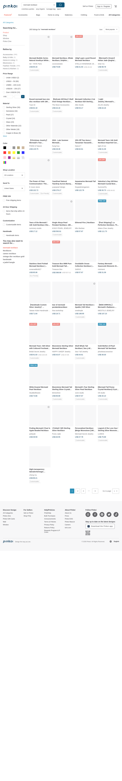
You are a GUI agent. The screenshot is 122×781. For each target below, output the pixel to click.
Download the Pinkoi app (100, 526)
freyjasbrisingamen (82, 187)
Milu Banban (80, 228)
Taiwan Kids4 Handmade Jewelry (41, 310)
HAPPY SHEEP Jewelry (61, 352)
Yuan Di (32, 105)
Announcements (50, 519)
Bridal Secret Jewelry (37, 352)
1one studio (79, 393)
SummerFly (102, 187)
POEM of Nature (35, 146)
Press (67, 516)
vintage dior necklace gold (13, 256)
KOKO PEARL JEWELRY (62, 228)
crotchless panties (27, 9)
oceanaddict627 (35, 269)
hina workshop (57, 310)
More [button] (5, 136)
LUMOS (101, 434)
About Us (68, 513)
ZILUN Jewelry (103, 105)
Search (60, 4)
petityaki (32, 434)
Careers (67, 525)
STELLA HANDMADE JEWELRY (87, 64)
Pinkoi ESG (69, 519)
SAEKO (78, 269)
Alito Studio (79, 105)
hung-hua (55, 146)
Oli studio (101, 393)
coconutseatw (57, 64)
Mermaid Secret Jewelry (84, 434)
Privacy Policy (49, 525)
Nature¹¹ (78, 146)
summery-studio (35, 228)
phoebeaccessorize (105, 352)
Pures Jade (56, 434)
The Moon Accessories (61, 105)
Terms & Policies (50, 522)
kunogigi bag (51, 9)
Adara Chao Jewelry (105, 228)
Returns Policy (49, 528)
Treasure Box (57, 269)
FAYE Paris (37, 64)
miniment (101, 269)
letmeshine (56, 393)
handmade (7, 259)
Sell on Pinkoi (88, 6)
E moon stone (34, 187)
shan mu (101, 64)
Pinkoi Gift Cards (9, 519)
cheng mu (33, 475)
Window (6, 38)
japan (59, 9)
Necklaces (7, 251)
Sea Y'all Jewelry (81, 352)
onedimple (79, 310)
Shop (5, 35)
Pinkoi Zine (7, 41)
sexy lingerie (40, 9)
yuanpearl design (58, 187)
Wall (4, 522)
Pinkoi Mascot (70, 522)
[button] (23, 96)
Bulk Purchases (49, 516)
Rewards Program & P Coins (52, 531)
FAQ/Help (47, 513)
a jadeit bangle (9, 262)
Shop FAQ (27, 516)
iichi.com (68, 528)
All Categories (8, 22)
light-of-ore (102, 146)
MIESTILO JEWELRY (106, 310)
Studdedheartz (34, 393)
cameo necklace (9, 254)
